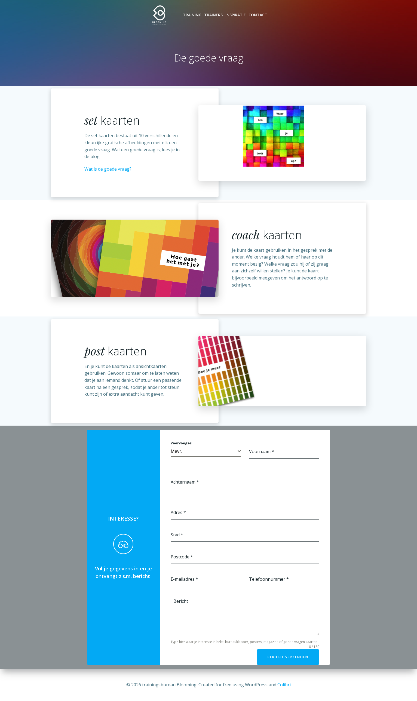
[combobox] (206, 451)
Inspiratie (235, 14)
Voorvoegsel (181, 443)
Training (192, 14)
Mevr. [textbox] (176, 451)
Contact (258, 14)
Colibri (284, 685)
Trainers (213, 14)
